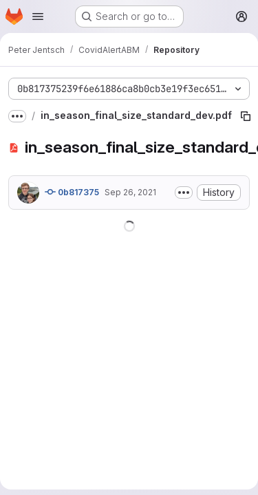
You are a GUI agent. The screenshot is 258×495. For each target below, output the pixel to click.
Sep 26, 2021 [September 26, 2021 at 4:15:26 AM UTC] (130, 192)
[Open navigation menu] (38, 17)
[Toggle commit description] (184, 192)
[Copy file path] (246, 116)
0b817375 (72, 191)
